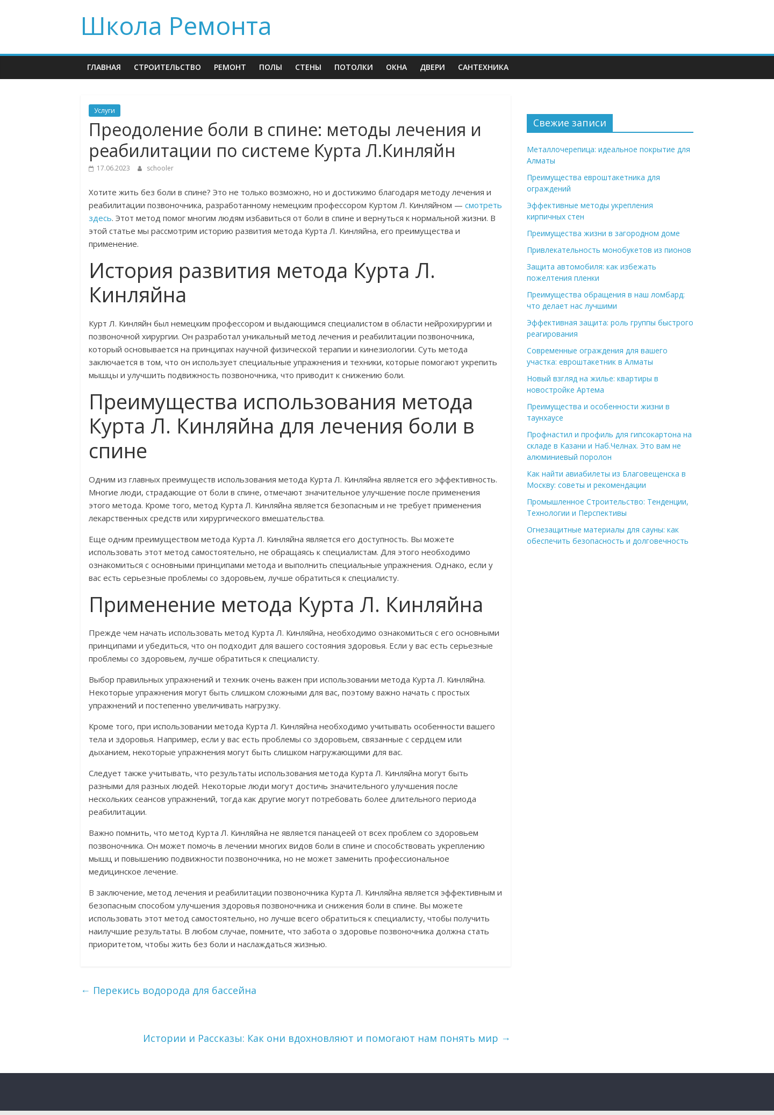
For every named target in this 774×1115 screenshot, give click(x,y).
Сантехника (483, 67)
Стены (308, 67)
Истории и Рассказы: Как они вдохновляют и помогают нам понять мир (327, 1038)
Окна (396, 67)
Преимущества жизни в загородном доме (603, 233)
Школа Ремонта (176, 25)
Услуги (104, 110)
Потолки (353, 67)
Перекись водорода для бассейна (168, 990)
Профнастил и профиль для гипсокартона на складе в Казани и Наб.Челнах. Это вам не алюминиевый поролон (609, 445)
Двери (432, 67)
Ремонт (230, 67)
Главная (104, 67)
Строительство (167, 67)
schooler (160, 168)
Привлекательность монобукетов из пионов (609, 250)
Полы (270, 67)
